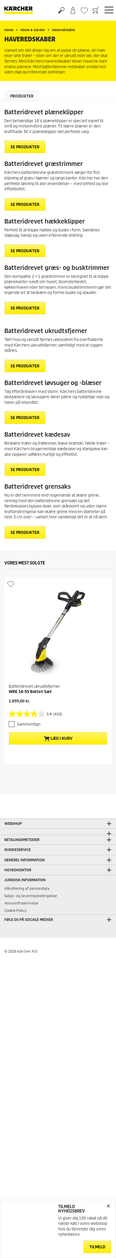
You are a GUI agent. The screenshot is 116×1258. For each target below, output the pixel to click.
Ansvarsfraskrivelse (21, 894)
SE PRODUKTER (25, 146)
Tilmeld (97, 1246)
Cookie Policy (15, 901)
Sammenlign (28, 724)
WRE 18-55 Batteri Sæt (30, 691)
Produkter (22, 96)
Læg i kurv (58, 738)
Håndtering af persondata (26, 879)
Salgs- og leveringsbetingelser (30, 887)
